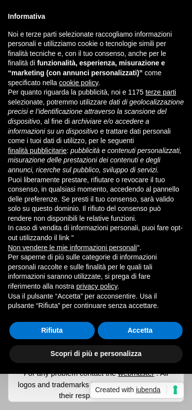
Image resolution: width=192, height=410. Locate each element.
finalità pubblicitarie (37, 150)
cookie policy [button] (78, 83)
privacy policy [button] (97, 286)
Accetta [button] (140, 330)
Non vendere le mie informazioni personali (72, 248)
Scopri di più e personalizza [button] (95, 354)
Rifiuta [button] (52, 330)
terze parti (161, 92)
